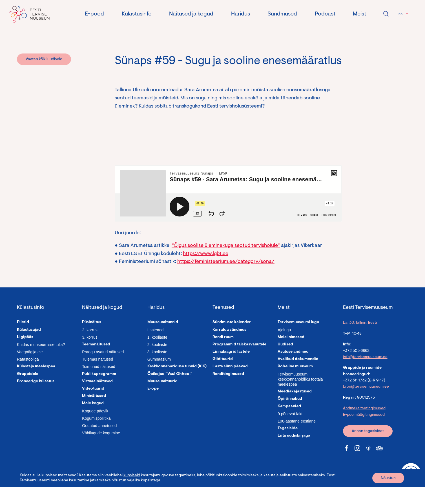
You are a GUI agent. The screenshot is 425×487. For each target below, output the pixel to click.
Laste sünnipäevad (230, 366)
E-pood (94, 14)
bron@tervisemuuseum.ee (366, 387)
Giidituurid (223, 359)
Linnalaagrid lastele (231, 352)
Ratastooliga (28, 359)
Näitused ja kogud (191, 14)
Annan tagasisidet (368, 431)
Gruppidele (27, 374)
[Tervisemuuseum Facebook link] (346, 448)
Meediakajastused (295, 392)
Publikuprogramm (99, 374)
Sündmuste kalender (232, 322)
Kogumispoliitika (96, 418)
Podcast (325, 14)
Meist (359, 14)
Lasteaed (155, 330)
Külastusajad (29, 330)
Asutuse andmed (293, 352)
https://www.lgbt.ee (205, 253)
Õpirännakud (290, 399)
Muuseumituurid (162, 381)
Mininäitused (94, 396)
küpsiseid (131, 475)
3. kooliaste (157, 352)
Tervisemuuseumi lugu (298, 322)
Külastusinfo (137, 14)
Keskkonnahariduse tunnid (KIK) (177, 366)
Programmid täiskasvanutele (239, 345)
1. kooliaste (157, 337)
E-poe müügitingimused (364, 415)
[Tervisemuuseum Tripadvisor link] (379, 448)
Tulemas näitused (97, 359)
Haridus (240, 14)
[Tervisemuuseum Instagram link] (357, 448)
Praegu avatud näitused (103, 352)
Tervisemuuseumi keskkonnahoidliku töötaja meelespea (300, 379)
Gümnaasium (159, 359)
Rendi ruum (223, 337)
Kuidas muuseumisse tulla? (41, 344)
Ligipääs (25, 337)
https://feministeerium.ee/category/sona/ (226, 261)
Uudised (285, 345)
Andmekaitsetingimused (364, 408)
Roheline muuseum (295, 366)
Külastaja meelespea (36, 366)
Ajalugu (284, 330)
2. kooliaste (157, 344)
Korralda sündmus (229, 330)
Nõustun (388, 478)
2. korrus (89, 330)
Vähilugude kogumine (101, 433)
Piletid (23, 322)
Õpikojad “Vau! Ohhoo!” (169, 374)
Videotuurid (93, 389)
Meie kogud (93, 403)
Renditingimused (228, 374)
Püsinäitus (91, 322)
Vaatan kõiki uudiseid (44, 59)
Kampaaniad (289, 406)
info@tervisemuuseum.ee (365, 357)
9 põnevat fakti (290, 414)
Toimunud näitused (98, 366)
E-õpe (153, 389)
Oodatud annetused (99, 425)
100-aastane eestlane (297, 421)
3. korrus (89, 337)
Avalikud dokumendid (298, 359)
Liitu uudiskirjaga (294, 436)
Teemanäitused (96, 345)
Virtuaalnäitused (97, 381)
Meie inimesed (291, 337)
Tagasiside (288, 428)
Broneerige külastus (35, 381)
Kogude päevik (95, 411)
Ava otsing (386, 14)
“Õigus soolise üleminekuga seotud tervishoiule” (226, 245)
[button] (402, 14)
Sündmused (282, 14)
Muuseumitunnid (162, 322)
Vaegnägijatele (30, 352)
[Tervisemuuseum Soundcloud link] (368, 448)
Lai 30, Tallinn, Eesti (360, 323)
